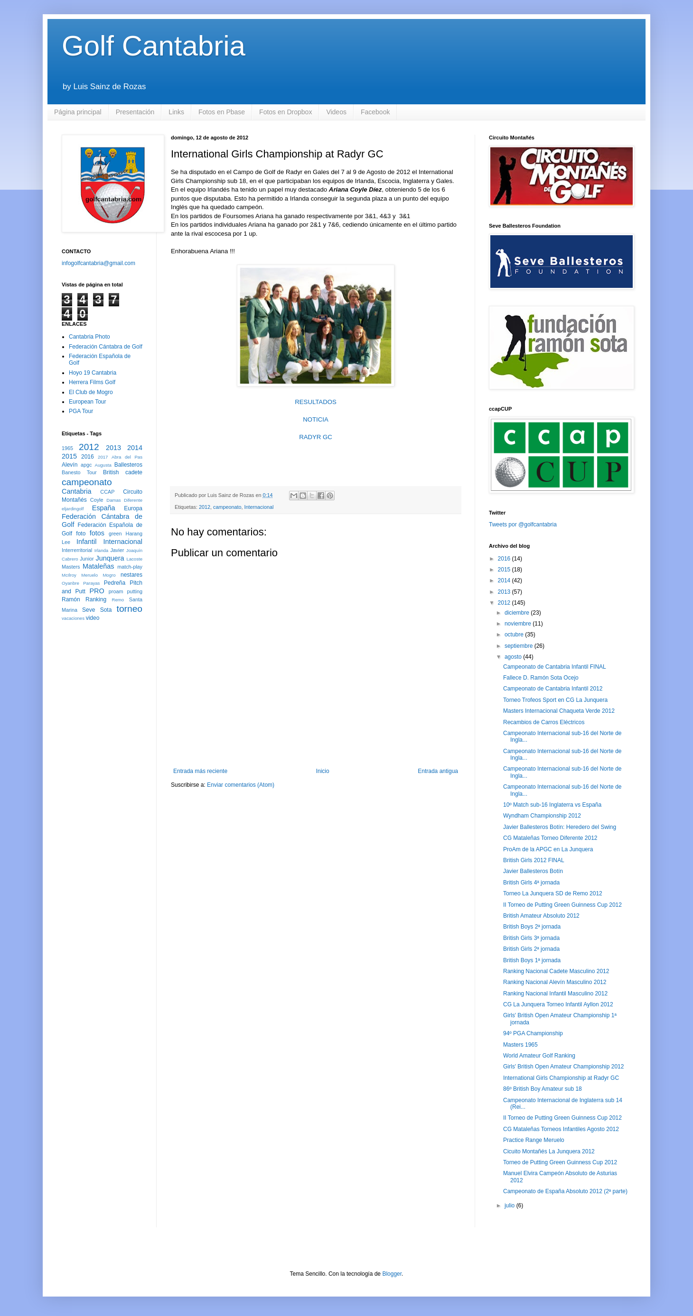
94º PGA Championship (533, 1033)
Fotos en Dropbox (285, 112)
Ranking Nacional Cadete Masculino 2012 (556, 971)
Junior (87, 558)
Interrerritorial (77, 550)
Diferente (133, 500)
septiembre (519, 646)
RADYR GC (315, 437)
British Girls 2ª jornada (531, 949)
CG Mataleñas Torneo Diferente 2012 (550, 838)
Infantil (86, 541)
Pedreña (114, 583)
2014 (134, 447)
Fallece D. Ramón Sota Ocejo (541, 677)
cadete (133, 472)
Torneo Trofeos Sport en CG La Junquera (555, 700)
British (111, 472)
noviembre (519, 623)
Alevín (69, 464)
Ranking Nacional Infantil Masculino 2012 (555, 993)
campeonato (227, 507)
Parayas (91, 583)
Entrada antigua (438, 771)
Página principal (78, 112)
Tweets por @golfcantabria (523, 524)
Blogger (392, 1273)
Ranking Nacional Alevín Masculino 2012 (554, 982)
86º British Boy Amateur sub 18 (542, 1089)
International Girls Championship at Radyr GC (561, 1078)
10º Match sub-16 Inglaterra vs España (552, 804)
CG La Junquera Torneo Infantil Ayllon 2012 (558, 1004)
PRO (96, 591)
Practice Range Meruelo (533, 1140)
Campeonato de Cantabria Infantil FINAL (554, 666)
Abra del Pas (127, 457)
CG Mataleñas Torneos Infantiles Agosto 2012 (561, 1129)
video (93, 618)
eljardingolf (73, 508)
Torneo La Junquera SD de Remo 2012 (552, 893)
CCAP (107, 492)
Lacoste (134, 558)
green (115, 533)
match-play (129, 567)
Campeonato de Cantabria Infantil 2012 (552, 688)
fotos (97, 533)
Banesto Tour (79, 472)
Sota (106, 610)
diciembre (518, 612)
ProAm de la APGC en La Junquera (548, 849)
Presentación (135, 112)
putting (134, 591)
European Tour (87, 401)
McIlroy (69, 575)
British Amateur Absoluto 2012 (541, 915)
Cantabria (76, 491)
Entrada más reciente (200, 771)
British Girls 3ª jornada (531, 938)
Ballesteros (128, 464)
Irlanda (101, 550)
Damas (113, 500)
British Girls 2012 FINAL (533, 860)
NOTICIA (315, 419)
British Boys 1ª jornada (532, 960)
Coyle (96, 500)
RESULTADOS (315, 401)
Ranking (95, 599)
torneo (129, 609)
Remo (118, 599)
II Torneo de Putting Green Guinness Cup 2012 (562, 905)
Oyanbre (70, 583)
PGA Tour (81, 411)
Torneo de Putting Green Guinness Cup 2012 (560, 1162)
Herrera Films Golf (92, 382)
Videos (336, 112)
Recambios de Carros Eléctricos (543, 722)
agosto (514, 656)
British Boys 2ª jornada (532, 926)
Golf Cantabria (153, 46)
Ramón (71, 599)
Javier (117, 550)
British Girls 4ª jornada (531, 882)
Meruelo (89, 575)
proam (116, 591)
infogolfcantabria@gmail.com (98, 263)
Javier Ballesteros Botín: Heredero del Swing (559, 827)
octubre (515, 634)
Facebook (375, 112)
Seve (88, 610)
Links (176, 112)
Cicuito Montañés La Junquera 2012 (549, 1151)
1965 (67, 448)
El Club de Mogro (91, 392)
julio (510, 1205)
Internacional (259, 507)
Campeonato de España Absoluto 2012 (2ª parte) (565, 1191)
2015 (69, 456)
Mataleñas (98, 566)
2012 (204, 507)
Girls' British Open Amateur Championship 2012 (563, 1066)
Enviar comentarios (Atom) (240, 785)
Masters (71, 567)
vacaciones (73, 618)
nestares (131, 574)
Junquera (110, 558)
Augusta (103, 465)
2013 (113, 447)
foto (80, 533)
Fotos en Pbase (221, 112)
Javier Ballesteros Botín (533, 871)
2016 (87, 456)
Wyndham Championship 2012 (542, 815)
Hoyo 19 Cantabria (92, 372)
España (103, 508)
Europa (133, 508)
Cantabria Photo (89, 336)
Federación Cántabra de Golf (105, 346)
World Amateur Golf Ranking (539, 1055)
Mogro (109, 575)
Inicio (322, 771)
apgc (86, 465)
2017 (103, 457)
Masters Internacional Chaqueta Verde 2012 (559, 711)
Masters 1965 (520, 1044)
